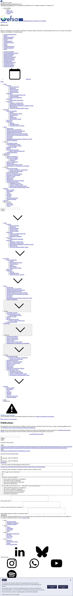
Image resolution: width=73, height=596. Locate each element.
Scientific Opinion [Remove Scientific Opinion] (27, 467)
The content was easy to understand (12, 481)
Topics (5, 127)
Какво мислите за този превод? (9, 419)
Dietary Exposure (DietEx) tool (17, 151)
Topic (2, 439)
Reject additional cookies (63, 587)
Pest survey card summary (63, 446)
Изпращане (3, 463)
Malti (8, 55)
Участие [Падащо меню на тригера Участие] (17, 350)
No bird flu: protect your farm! (17, 125)
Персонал (9, 195)
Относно (9, 85)
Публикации (7, 153)
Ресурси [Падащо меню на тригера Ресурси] (17, 306)
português (9, 59)
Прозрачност (13, 88)
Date (2, 449)
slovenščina (8, 63)
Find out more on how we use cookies (10, 594)
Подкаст (12, 116)
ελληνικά (9, 42)
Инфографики (13, 117)
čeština (9, 37)
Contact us (24, 521)
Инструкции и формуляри (16, 171)
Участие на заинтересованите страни (19, 108)
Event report (32, 446)
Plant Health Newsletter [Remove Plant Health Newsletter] (17, 467)
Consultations (10, 532)
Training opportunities (12, 152)
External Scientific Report (41, 446)
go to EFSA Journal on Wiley (37, 434)
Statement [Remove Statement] (34, 467)
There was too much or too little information (14, 491)
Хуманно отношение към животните (16, 131)
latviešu (9, 51)
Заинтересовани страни (12, 182)
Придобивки (10, 191)
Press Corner (10, 120)
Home (5, 399)
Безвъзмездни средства (12, 172)
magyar (9, 54)
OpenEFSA (9, 544)
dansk (8, 38)
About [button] (16, 223)
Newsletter (54, 446)
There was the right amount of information (14, 482)
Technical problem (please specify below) (14, 492)
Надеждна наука (14, 90)
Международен (13, 107)
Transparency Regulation (13, 526)
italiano (5, 49)
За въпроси (12, 160)
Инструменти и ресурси (13, 149)
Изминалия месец (15, 450)
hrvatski (9, 48)
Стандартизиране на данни (13, 144)
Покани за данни (11, 176)
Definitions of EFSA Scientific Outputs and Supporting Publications (19, 427)
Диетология (10, 136)
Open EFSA (9, 10)
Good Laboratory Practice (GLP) (14, 164)
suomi (9, 65)
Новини (11, 112)
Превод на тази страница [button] (8, 415)
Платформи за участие (15, 183)
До (1, 459)
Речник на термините (12, 140)
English (5, 43)
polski (9, 58)
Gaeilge (9, 46)
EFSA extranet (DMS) (12, 548)
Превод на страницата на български (45, 416)
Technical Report (55, 448)
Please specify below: (6, 502)
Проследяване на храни (15, 145)
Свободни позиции (11, 199)
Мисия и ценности (14, 86)
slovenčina (10, 62)
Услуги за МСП (13, 159)
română (8, 61)
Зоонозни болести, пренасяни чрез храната (17, 135)
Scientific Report (31, 448)
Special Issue (38, 448)
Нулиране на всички (6, 467)
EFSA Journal (10, 12)
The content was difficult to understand (13, 489)
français (5, 45)
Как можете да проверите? (7, 5)
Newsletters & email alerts (13, 537)
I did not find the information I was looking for (15, 488)
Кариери (6, 188)
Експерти (9, 194)
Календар (17, 79)
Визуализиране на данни (16, 113)
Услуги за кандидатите (12, 157)
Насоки (8, 148)
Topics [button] (16, 286)
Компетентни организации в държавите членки (21, 105)
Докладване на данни (12, 143)
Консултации (10, 178)
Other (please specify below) (10, 484)
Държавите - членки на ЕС (16, 103)
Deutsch (5, 39)
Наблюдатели (10, 179)
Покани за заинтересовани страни (18, 186)
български (10, 34)
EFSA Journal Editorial (18, 446)
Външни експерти (14, 92)
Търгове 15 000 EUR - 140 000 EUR (18, 169)
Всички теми (10, 128)
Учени (8, 192)
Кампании (9, 121)
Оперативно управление (16, 97)
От (1, 456)
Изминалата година (25, 450)
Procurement (10, 533)
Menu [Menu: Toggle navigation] (2, 81)
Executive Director (14, 96)
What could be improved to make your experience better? (14, 517)
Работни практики (14, 89)
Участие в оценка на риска (16, 184)
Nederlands (10, 57)
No (2, 475)
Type (2, 445)
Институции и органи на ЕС (17, 104)
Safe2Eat (12, 123)
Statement (43, 448)
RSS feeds (9, 538)
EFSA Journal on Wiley (12, 545)
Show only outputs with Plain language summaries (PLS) (15, 465)
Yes (3, 474)
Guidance (49, 446)
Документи (9, 99)
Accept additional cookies (52, 587)
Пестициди (9, 137)
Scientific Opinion (13, 448)
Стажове (9, 196)
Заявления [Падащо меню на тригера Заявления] (18, 330)
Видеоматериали (14, 115)
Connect (9, 13)
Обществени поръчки (12, 168)
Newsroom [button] (17, 258)
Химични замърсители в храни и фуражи (17, 133)
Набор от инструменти (12, 161)
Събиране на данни (11, 147)
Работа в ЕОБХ (10, 190)
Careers (8, 530)
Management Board (11, 525)
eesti (8, 41)
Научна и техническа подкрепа (14, 174)
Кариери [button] (17, 386)
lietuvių (11, 53)
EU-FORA (26, 446)
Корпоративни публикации (16, 100)
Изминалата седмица (6, 450)
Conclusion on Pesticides (7, 446)
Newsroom (6, 109)
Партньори (9, 101)
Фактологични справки (15, 119)
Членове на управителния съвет (18, 95)
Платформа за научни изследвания (15, 180)
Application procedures (12, 156)
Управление (10, 93)
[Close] (1, 28)
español (5, 35)
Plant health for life (14, 124)
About (5, 84)
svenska (9, 66)
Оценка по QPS (10, 163)
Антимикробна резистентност (14, 132)
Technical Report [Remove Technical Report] (41, 467)
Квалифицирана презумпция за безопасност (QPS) (19, 139)
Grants (8, 534)
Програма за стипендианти (13, 175)
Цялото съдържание (12, 111)
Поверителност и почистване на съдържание (18, 165)
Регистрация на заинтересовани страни (19, 187)
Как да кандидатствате (12, 198)
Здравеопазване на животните (14, 129)
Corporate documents (12, 528)
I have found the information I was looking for (15, 479)
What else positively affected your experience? (12, 509)
